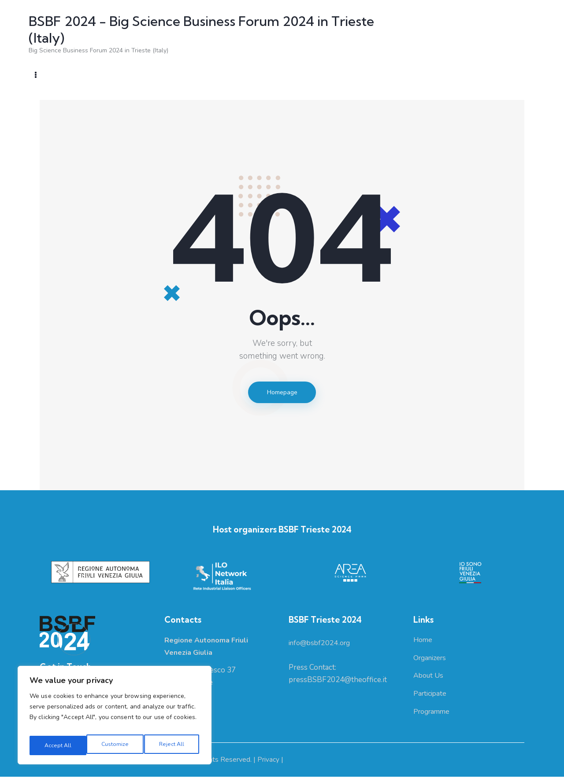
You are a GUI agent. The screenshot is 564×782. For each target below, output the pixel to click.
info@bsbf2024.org (322, 646)
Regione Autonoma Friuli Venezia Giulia (99, 765)
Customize (56, 745)
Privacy (269, 765)
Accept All (172, 745)
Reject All (114, 745)
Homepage (282, 393)
